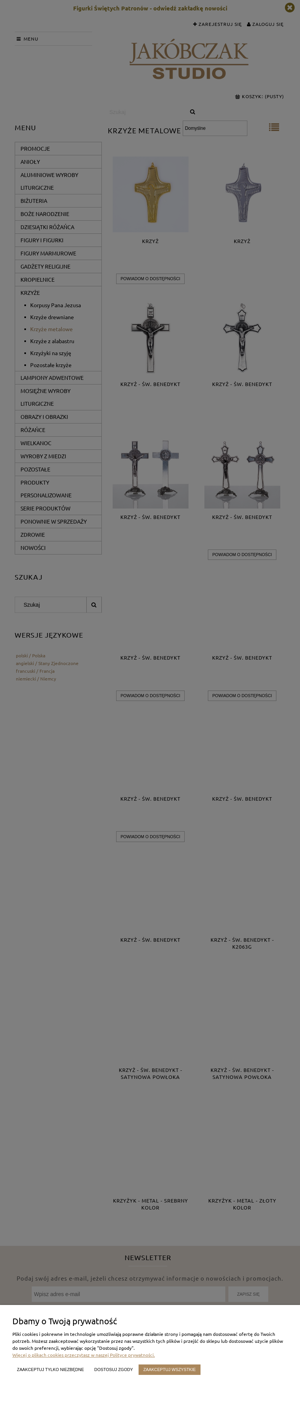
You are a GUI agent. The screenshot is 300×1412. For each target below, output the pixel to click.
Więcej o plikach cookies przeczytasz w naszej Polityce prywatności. (83, 1355)
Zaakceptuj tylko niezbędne (50, 1369)
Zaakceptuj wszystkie (169, 1369)
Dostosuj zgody (113, 1369)
